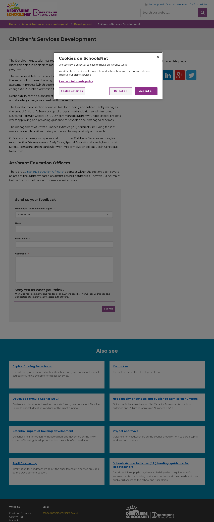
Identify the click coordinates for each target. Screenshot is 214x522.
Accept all (146, 91)
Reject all (120, 91)
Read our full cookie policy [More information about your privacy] (76, 81)
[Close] (158, 57)
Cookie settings (72, 91)
